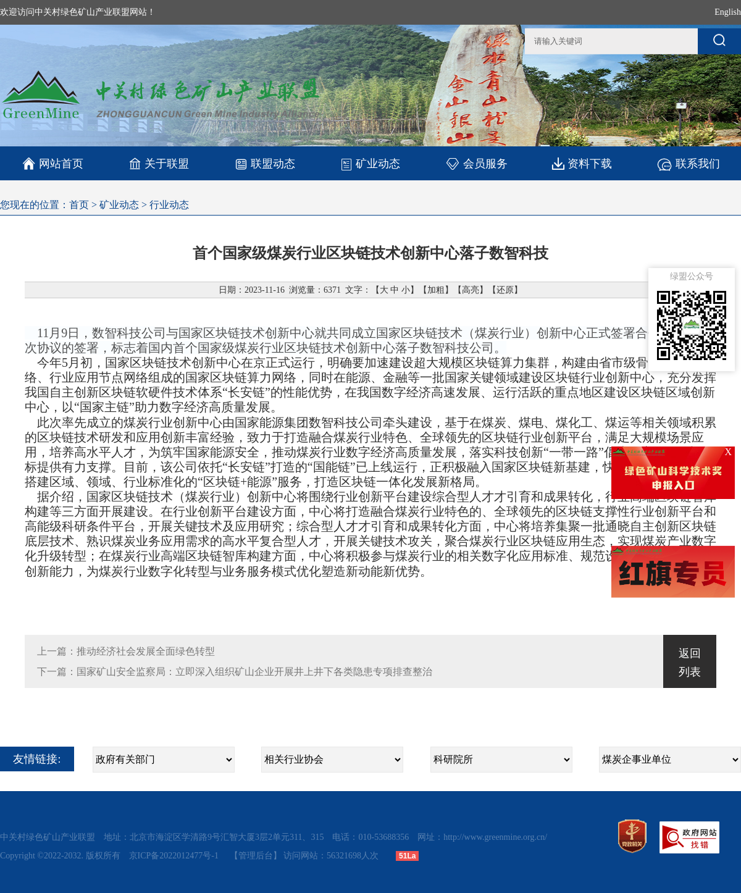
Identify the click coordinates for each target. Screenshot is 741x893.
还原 (505, 290)
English (727, 12)
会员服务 (476, 163)
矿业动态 (370, 163)
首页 (79, 204)
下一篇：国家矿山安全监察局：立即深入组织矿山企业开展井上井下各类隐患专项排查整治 (234, 671)
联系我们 (688, 163)
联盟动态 (264, 163)
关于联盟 (159, 163)
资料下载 (582, 163)
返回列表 (690, 662)
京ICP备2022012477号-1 (175, 855)
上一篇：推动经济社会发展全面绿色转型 (126, 651)
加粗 (436, 290)
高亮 (470, 290)
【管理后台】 (256, 855)
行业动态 (169, 204)
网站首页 (52, 163)
